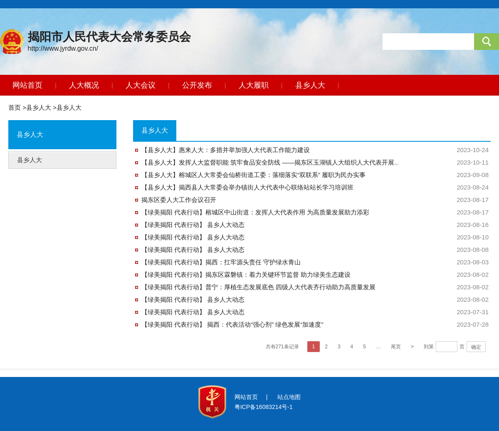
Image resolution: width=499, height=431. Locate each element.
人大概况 (84, 85)
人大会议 (141, 85)
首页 (14, 107)
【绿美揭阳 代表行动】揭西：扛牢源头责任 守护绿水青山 (221, 262)
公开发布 (197, 85)
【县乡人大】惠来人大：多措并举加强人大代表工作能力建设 (225, 149)
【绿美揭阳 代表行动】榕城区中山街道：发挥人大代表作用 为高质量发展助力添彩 (255, 212)
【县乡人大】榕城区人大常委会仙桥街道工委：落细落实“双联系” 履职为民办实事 (253, 174)
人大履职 (254, 85)
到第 (429, 347)
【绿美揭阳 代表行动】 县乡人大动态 (193, 224)
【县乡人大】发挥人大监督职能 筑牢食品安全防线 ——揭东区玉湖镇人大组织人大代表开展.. (269, 162)
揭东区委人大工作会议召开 (178, 199)
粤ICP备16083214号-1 (264, 407)
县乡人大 (310, 85)
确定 (476, 347)
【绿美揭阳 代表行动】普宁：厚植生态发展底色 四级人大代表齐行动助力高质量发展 (258, 287)
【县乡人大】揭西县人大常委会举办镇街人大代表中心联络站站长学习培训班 (247, 187)
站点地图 (289, 397)
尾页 (396, 347)
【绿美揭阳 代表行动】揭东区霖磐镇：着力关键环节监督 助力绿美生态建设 (246, 274)
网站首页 (27, 85)
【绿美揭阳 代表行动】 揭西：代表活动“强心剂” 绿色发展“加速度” (232, 324)
